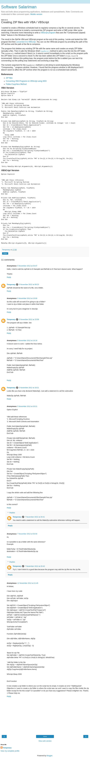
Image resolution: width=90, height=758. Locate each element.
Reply (9, 277)
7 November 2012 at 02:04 (27, 534)
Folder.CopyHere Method (16, 84)
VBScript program (48, 33)
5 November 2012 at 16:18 (27, 340)
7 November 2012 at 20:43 (35, 566)
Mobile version (36, 14)
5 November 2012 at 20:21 (27, 406)
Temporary (11, 284)
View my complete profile (10, 751)
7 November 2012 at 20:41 (35, 517)
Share (5, 253)
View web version (45, 741)
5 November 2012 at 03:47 (27, 266)
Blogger (49, 756)
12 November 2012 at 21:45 (27, 583)
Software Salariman (18, 7)
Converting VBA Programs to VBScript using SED (26, 81)
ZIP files (9, 78)
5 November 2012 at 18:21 (29, 387)
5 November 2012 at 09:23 (29, 284)
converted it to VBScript (26, 42)
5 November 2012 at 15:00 (27, 298)
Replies (12, 512)
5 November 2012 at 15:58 (29, 319)
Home (45, 736)
